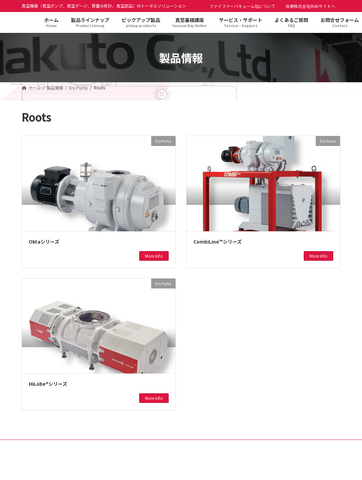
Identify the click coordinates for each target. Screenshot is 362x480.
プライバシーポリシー (71, 446)
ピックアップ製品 (168, 446)
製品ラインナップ (122, 446)
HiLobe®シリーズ (48, 383)
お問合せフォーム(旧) (291, 446)
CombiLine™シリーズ (217, 241)
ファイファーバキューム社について (242, 6)
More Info (154, 256)
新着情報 (207, 446)
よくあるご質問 (243, 446)
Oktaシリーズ (44, 241)
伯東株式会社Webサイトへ (310, 6)
